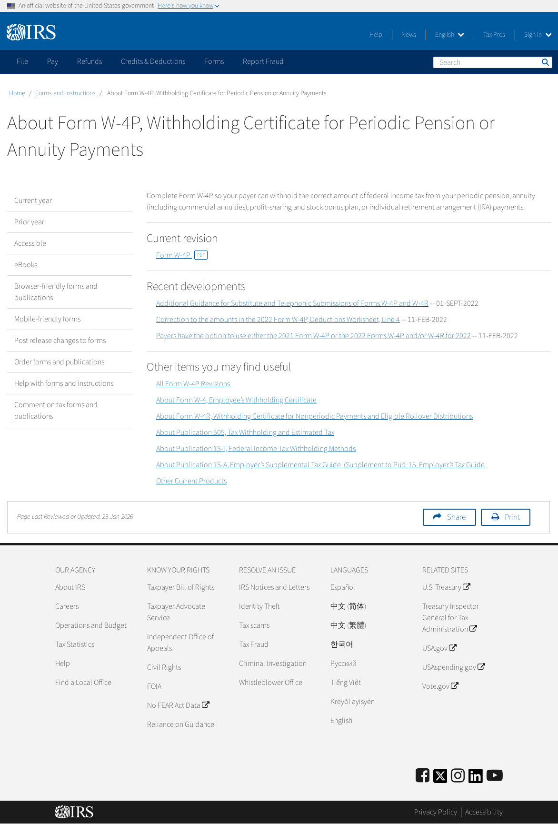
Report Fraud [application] (263, 61)
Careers (67, 606)
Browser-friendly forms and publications (56, 292)
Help (375, 35)
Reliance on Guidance (180, 724)
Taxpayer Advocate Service (176, 612)
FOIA (154, 686)
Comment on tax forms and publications (56, 411)
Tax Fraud (254, 644)
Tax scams (254, 625)
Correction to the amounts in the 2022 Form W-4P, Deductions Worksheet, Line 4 (278, 319)
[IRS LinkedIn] (475, 779)
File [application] (22, 61)
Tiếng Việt (345, 682)
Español (342, 587)
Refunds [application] (89, 61)
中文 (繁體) (348, 625)
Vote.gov (440, 686)
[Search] (492, 62)
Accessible (30, 243)
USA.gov (439, 648)
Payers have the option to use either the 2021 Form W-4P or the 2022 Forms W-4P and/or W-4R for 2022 (313, 336)
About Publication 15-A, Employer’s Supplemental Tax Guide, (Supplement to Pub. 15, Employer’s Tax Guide (320, 465)
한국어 (341, 644)
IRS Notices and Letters (274, 587)
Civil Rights (164, 667)
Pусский (343, 663)
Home (17, 93)
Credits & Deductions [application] (153, 61)
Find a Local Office (83, 682)
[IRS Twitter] (440, 779)
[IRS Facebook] (422, 776)
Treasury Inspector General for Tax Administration (450, 617)
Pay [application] (52, 61)
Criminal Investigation (273, 663)
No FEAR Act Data (178, 705)
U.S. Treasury (446, 587)
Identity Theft (259, 606)
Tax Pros (494, 35)
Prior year (29, 222)
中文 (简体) (348, 606)
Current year (33, 200)
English (449, 35)
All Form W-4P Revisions (193, 384)
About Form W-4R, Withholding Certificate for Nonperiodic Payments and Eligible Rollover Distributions (314, 416)
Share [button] (456, 517)
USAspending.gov (453, 667)
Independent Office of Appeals (180, 642)
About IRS (70, 587)
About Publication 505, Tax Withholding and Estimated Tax (245, 432)
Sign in (538, 35)
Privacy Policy (435, 812)
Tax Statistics (74, 644)
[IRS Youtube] (495, 776)
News (408, 35)
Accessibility (484, 812)
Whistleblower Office (270, 682)
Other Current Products (191, 481)
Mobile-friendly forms (47, 319)
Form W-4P (182, 255)
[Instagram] (458, 776)
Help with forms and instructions (63, 383)
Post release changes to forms (60, 340)
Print (512, 517)
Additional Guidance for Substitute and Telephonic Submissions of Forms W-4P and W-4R (292, 303)
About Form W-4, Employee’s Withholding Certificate (236, 400)
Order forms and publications (59, 362)
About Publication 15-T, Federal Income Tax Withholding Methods (256, 448)
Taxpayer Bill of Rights (180, 587)
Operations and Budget (91, 625)
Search (545, 62)
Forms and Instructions (65, 93)
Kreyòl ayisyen (352, 701)
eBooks (25, 265)
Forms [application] (214, 61)
